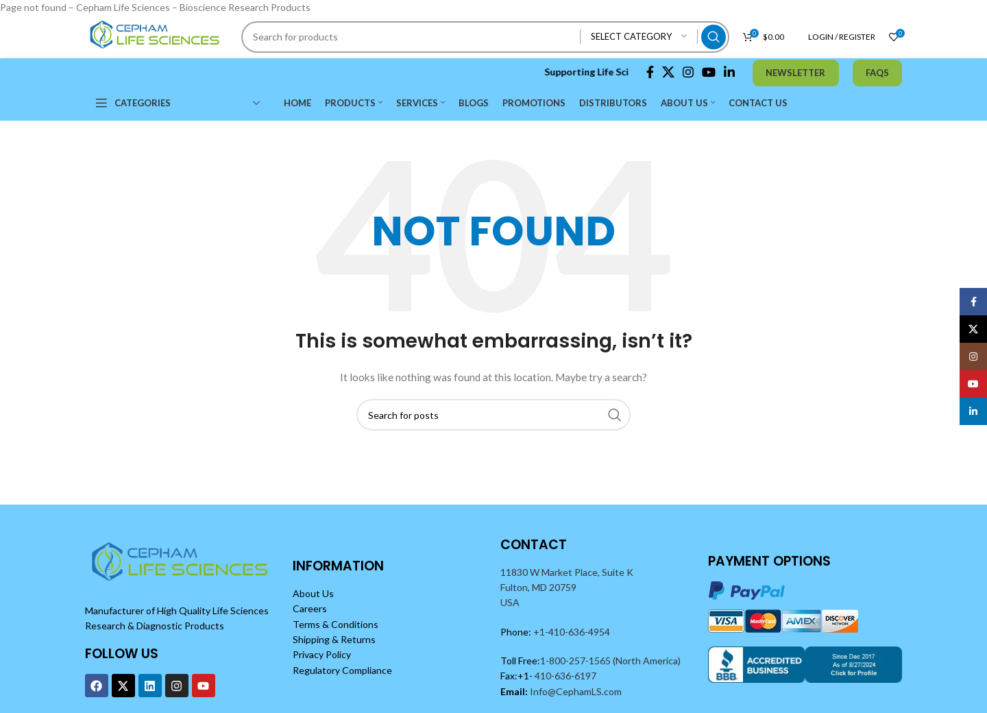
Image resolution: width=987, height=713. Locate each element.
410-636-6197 (564, 675)
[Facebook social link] (650, 72)
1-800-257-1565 (576, 660)
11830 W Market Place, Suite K (566, 572)
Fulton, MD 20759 (538, 587)
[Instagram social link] (688, 72)
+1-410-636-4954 (571, 632)
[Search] (485, 37)
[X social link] (668, 72)
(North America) (647, 660)
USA (510, 602)
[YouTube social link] (709, 72)
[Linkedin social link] (729, 72)
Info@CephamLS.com (575, 691)
